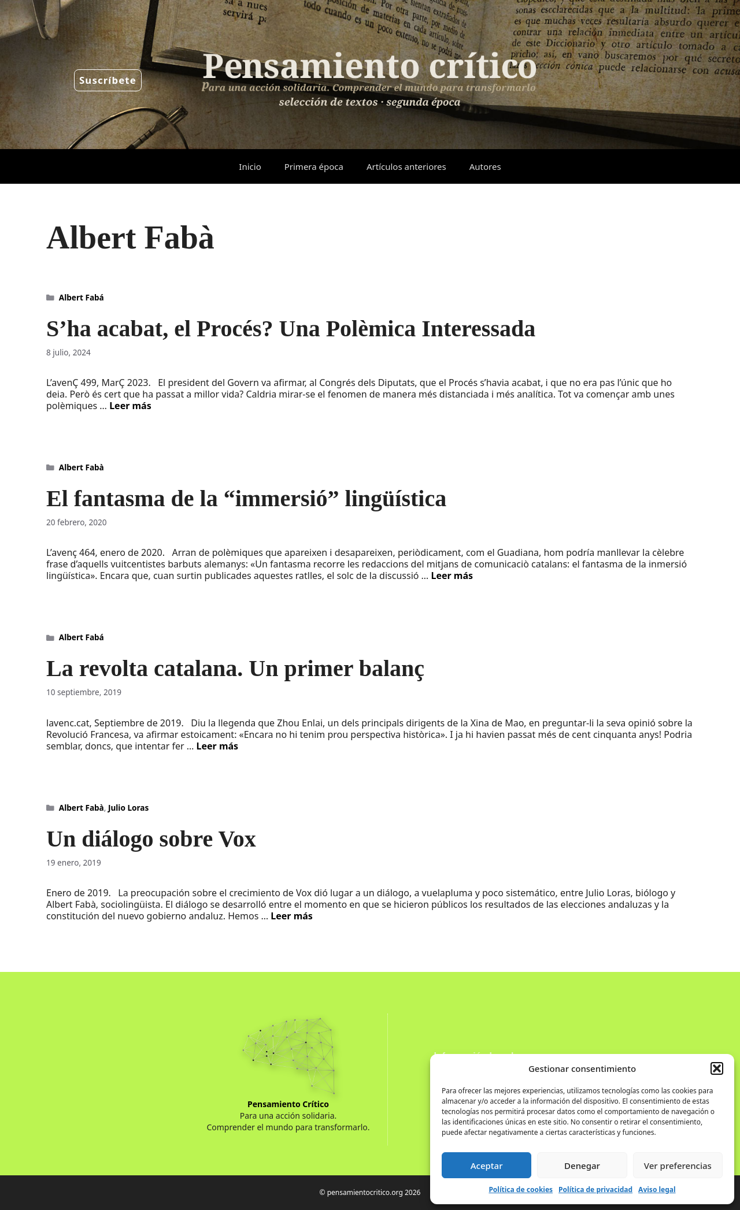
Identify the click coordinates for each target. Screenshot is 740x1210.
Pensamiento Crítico (288, 1103)
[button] (717, 1068)
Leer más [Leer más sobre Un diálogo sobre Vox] (292, 916)
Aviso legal (656, 1189)
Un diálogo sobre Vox (151, 839)
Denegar (582, 1165)
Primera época (313, 166)
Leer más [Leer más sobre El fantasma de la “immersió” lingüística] (452, 575)
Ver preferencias (678, 1165)
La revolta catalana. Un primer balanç (235, 668)
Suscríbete (107, 80)
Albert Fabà (81, 467)
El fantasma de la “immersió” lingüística (246, 498)
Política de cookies (521, 1189)
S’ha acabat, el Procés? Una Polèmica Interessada (290, 329)
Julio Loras (128, 807)
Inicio (250, 166)
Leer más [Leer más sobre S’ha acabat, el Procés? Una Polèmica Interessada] (130, 405)
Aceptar (487, 1165)
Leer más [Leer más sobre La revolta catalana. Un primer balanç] (218, 746)
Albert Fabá (81, 297)
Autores (485, 166)
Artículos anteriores (406, 166)
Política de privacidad (595, 1189)
